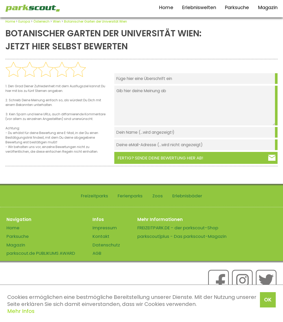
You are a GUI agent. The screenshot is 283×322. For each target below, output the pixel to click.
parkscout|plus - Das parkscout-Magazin (182, 236)
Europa (24, 21)
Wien (57, 21)
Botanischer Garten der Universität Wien (95, 21)
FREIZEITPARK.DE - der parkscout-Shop (177, 228)
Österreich (41, 21)
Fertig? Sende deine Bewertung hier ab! (160, 158)
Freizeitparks (94, 196)
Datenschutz (106, 245)
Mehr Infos (20, 311)
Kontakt (101, 236)
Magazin (268, 7)
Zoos (157, 196)
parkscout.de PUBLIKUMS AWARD (40, 253)
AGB (97, 253)
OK (268, 299)
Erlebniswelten (199, 7)
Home (166, 7)
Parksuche (237, 7)
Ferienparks (130, 196)
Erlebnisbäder (187, 196)
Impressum (105, 228)
